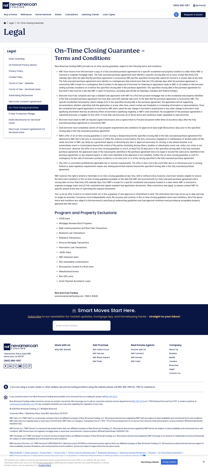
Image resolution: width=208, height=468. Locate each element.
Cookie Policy (16, 77)
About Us (173, 349)
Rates (58, 14)
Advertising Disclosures (21, 95)
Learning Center (90, 14)
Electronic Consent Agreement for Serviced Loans (27, 131)
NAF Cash (135, 361)
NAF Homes (136, 357)
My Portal (199, 5)
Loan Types (109, 14)
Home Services (43, 14)
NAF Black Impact (101, 357)
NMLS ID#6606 (16, 453)
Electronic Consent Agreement (25, 101)
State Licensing (16, 58)
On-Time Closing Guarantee (23, 107)
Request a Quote (193, 14)
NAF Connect (137, 353)
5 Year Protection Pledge (22, 113)
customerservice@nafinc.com (22, 404)
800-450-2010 (125, 387)
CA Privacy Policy (112, 456)
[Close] (204, 464)
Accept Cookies (169, 464)
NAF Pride (97, 361)
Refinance (26, 14)
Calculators (71, 14)
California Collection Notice (91, 456)
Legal (11, 23)
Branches (173, 365)
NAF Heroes (98, 353)
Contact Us (174, 373)
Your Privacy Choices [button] (130, 456)
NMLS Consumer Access (20, 456)
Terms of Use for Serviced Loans (81, 453)
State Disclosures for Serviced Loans (24, 121)
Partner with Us (138, 349)
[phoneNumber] (181, 5)
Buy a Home (10, 14)
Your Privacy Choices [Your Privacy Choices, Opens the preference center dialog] (150, 464)
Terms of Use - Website (21, 83)
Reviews (173, 353)
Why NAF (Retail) (63, 349)
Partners (152, 453)
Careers (173, 361)
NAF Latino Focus (101, 349)
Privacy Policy (16, 71)
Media (172, 357)
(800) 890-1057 (12, 360)
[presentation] (133, 326)
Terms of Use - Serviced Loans (25, 89)
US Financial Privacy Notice (23, 64)
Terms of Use (59, 453)
